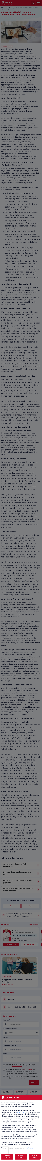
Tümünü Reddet (21, 1156)
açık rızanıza (21, 1112)
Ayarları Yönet (34, 1156)
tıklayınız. (30, 1148)
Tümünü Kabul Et (7, 1156)
